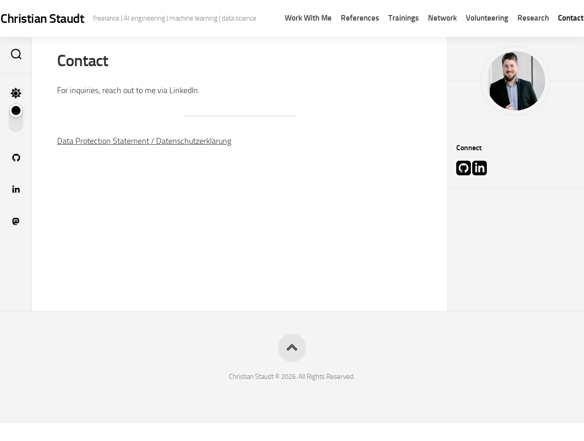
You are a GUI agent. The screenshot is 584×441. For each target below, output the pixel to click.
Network (424, 41)
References (342, 41)
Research (515, 41)
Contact (553, 41)
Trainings (385, 41)
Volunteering (469, 41)
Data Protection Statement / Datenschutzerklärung (144, 158)
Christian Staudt (60, 18)
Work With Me (290, 41)
